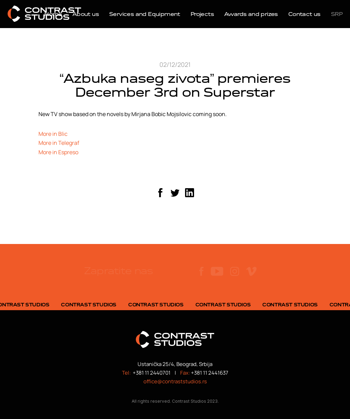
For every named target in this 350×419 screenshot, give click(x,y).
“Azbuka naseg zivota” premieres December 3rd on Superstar (175, 85)
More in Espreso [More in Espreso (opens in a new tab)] (58, 152)
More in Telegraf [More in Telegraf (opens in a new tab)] (58, 143)
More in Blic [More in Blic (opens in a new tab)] (53, 134)
